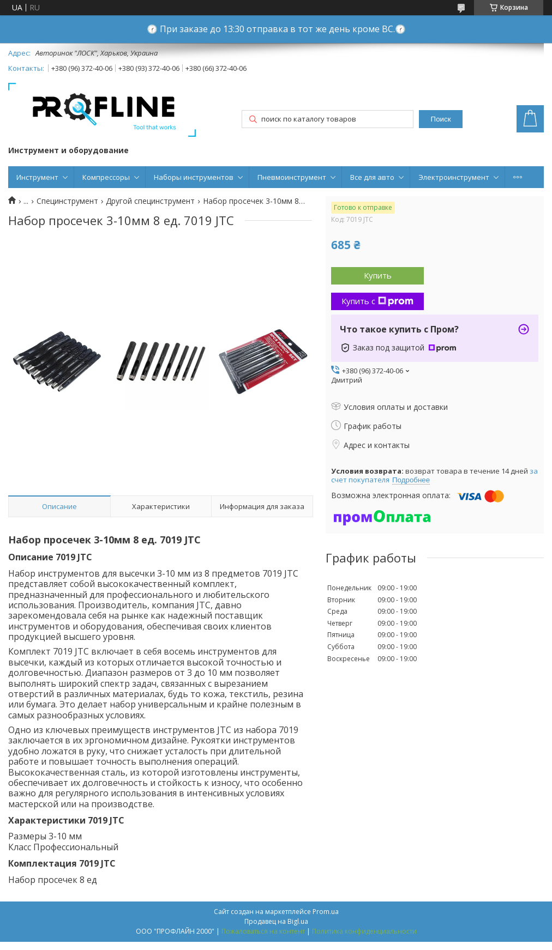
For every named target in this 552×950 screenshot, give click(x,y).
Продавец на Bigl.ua (276, 921)
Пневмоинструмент (291, 177)
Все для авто (372, 177)
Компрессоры (106, 177)
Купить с (377, 300)
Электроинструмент (453, 177)
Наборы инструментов (193, 177)
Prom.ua (326, 911)
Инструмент (37, 177)
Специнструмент (67, 201)
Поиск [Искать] (441, 119)
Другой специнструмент (150, 201)
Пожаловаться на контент (263, 931)
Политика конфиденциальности (364, 931)
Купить (378, 275)
